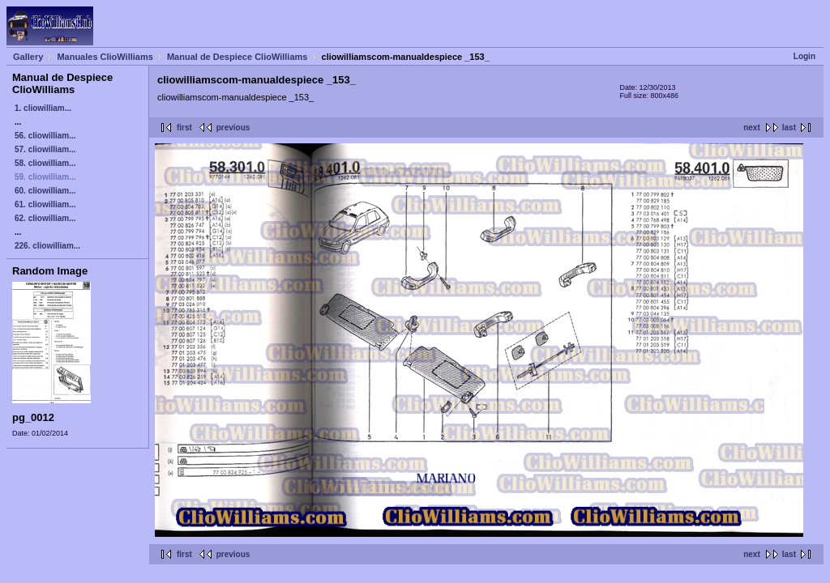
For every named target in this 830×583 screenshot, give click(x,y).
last (789, 127)
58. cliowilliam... (45, 163)
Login (804, 56)
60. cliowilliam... (45, 190)
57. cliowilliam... (45, 149)
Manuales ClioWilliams (105, 57)
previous (233, 127)
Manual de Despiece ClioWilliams (237, 57)
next (751, 127)
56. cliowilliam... (45, 135)
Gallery (28, 57)
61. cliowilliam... (45, 204)
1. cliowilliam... (43, 108)
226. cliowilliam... (47, 245)
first (184, 127)
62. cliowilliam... (45, 218)
